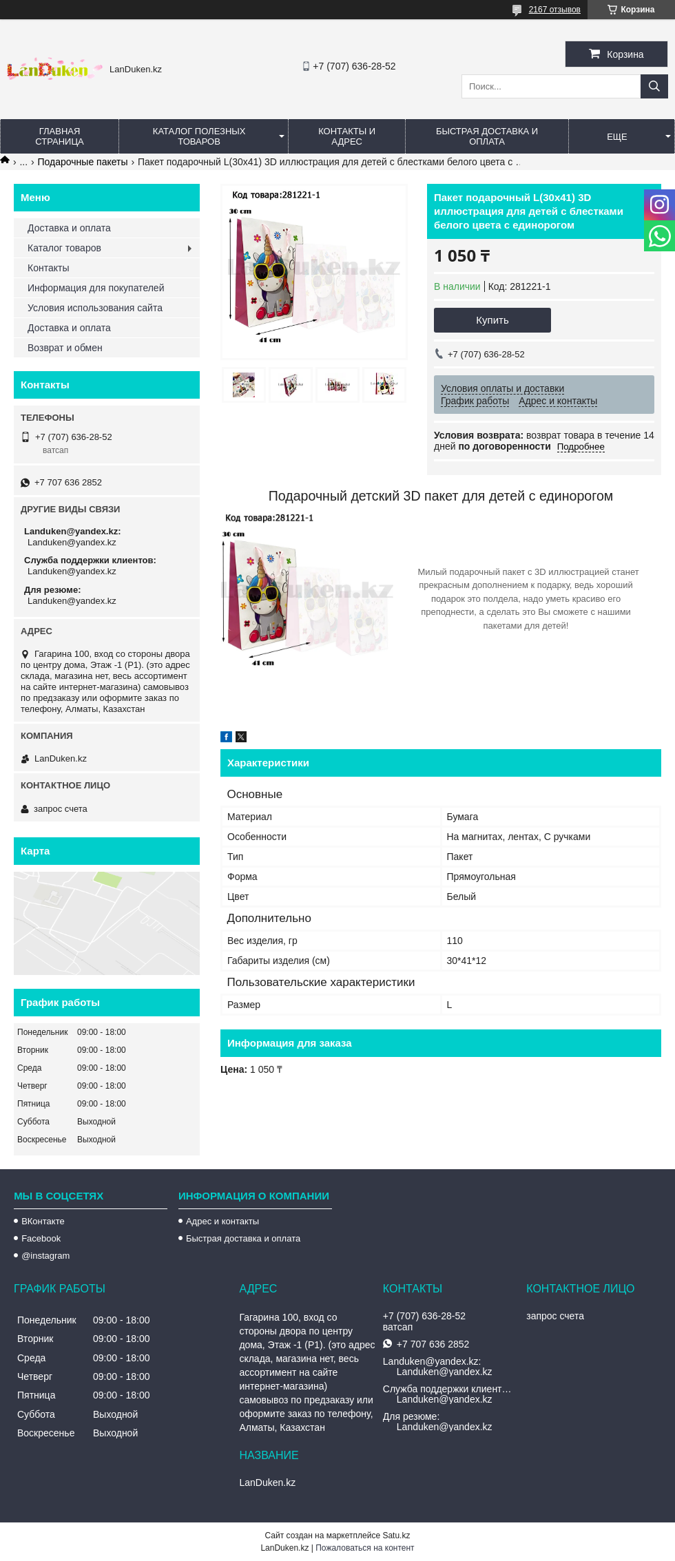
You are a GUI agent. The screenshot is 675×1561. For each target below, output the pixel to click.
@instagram (45, 1255)
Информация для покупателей (96, 287)
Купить (492, 320)
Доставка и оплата (69, 227)
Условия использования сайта (95, 307)
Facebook (41, 1238)
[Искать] (654, 86)
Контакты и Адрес (346, 136)
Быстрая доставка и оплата (243, 1238)
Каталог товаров (64, 247)
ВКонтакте (43, 1221)
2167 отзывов (555, 9)
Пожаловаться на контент (364, 1548)
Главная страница (59, 136)
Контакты (48, 267)
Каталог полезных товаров (199, 136)
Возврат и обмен (65, 347)
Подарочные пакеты (83, 161)
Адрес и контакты (222, 1221)
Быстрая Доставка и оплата (487, 136)
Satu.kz (396, 1535)
